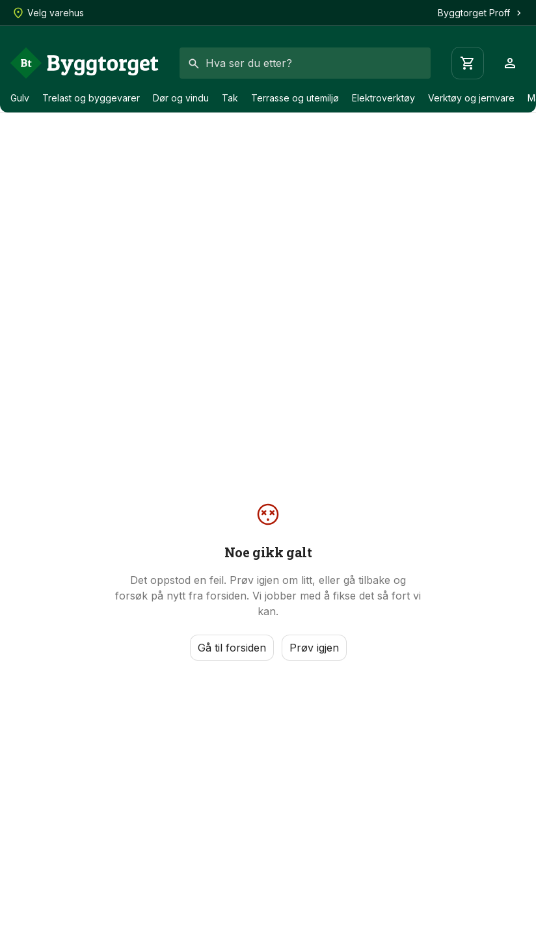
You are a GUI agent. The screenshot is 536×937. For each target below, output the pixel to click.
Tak (230, 97)
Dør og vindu (181, 97)
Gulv (19, 97)
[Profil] (510, 63)
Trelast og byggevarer (91, 97)
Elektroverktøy (383, 97)
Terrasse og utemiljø (295, 97)
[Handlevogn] (467, 63)
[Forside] (84, 63)
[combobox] (305, 63)
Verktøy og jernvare (471, 97)
